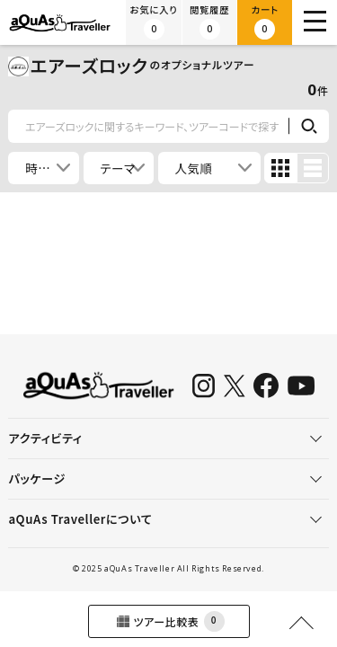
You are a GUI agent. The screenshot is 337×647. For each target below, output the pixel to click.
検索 (308, 127)
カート (265, 22)
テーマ (117, 168)
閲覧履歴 (209, 22)
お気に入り (154, 22)
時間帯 (44, 168)
